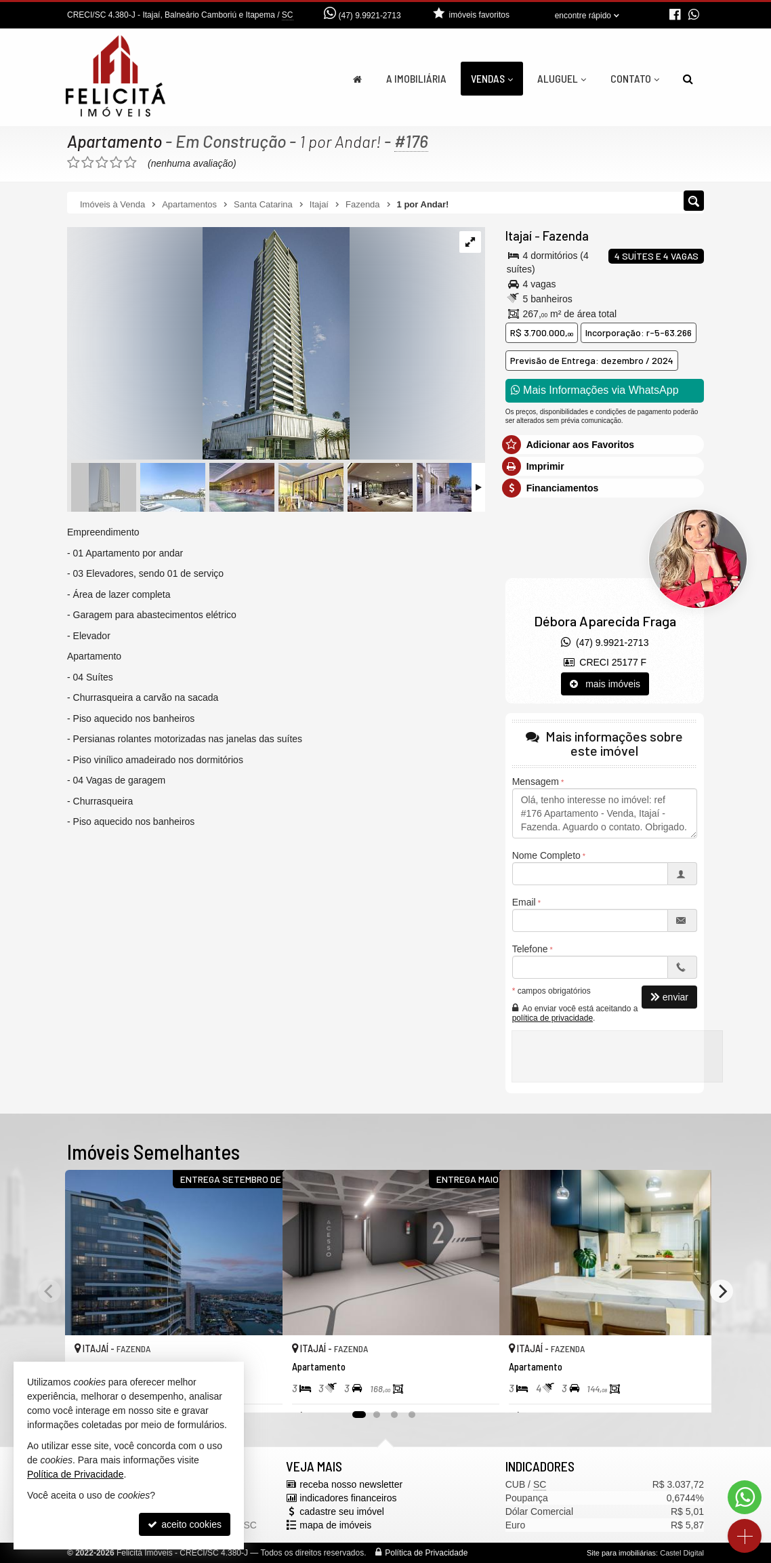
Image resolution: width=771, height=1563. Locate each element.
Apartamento (115, 141)
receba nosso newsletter (350, 1484)
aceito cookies (185, 1524)
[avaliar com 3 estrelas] (102, 162)
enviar (669, 997)
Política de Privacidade (426, 1553)
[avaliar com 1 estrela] (73, 162)
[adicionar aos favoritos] (257, 1390)
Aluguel (561, 78)
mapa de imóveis (335, 1525)
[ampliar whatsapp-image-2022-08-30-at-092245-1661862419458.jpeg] (208, 344)
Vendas (492, 78)
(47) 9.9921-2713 (370, 15)
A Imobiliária (416, 78)
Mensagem (535, 781)
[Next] (721, 1291)
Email (524, 902)
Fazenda (565, 235)
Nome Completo (546, 855)
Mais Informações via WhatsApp (595, 390)
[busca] (688, 79)
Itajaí (518, 235)
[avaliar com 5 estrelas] (130, 162)
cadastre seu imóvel (341, 1511)
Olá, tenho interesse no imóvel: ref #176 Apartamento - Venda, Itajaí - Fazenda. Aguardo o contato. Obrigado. (604, 813)
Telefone (530, 948)
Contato (634, 78)
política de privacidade (552, 1018)
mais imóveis (605, 683)
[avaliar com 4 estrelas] (116, 162)
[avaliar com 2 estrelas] (87, 162)
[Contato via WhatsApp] (745, 1497)
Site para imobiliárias (621, 1553)
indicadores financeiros (347, 1498)
